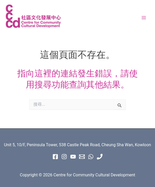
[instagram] (64, 156)
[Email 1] (82, 156)
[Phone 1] (100, 156)
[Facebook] (55, 156)
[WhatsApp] (91, 156)
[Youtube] (73, 156)
